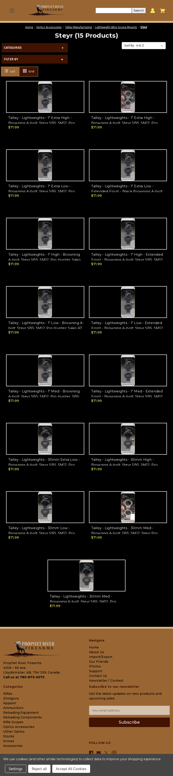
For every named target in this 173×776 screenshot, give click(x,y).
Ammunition (13, 708)
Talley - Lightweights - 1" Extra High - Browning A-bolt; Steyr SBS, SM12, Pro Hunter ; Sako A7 (41, 123)
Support (95, 671)
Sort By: (129, 45)
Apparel (9, 703)
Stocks (8, 736)
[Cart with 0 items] (162, 10)
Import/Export (100, 657)
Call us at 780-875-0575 (23, 677)
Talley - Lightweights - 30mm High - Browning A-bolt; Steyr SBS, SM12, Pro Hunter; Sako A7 (124, 464)
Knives (8, 741)
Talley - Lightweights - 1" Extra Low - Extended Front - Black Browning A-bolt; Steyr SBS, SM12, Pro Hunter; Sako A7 (127, 191)
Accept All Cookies (71, 768)
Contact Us (98, 676)
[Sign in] (152, 10)
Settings (16, 768)
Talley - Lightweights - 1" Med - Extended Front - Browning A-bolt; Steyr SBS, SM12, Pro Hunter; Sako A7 (127, 396)
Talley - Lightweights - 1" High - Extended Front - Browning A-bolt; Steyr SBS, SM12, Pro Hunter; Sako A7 (127, 259)
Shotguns (11, 698)
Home (94, 647)
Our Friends (98, 662)
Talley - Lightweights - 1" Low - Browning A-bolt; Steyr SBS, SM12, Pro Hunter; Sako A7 (46, 325)
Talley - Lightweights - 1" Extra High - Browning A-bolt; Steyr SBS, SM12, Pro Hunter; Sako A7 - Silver (124, 123)
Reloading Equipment (21, 713)
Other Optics (14, 732)
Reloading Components (22, 717)
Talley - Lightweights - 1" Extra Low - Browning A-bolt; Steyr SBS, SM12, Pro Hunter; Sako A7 (41, 191)
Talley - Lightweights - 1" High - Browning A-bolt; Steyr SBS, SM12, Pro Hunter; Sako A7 (44, 259)
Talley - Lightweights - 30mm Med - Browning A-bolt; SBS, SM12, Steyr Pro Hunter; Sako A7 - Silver (124, 533)
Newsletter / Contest (106, 681)
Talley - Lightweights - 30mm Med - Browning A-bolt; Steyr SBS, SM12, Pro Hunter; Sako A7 (83, 601)
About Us (96, 652)
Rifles (7, 694)
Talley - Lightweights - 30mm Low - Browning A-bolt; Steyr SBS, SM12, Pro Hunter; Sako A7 (41, 533)
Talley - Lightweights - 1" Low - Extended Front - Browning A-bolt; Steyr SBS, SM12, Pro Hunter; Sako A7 (127, 328)
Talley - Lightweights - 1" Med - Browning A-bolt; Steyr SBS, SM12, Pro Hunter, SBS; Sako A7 (44, 396)
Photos (95, 666)
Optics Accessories (18, 727)
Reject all (39, 768)
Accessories (13, 746)
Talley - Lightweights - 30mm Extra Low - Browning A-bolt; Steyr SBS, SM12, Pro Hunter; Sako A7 (44, 464)
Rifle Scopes (13, 722)
